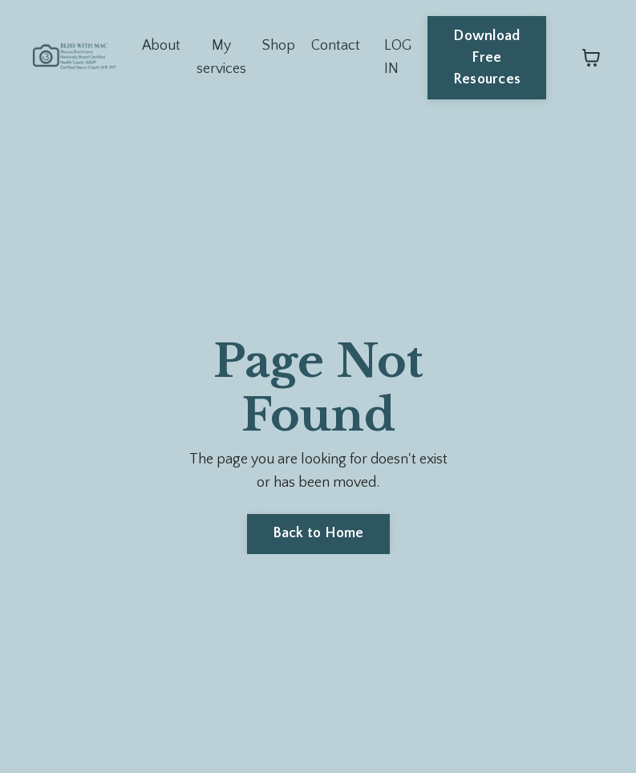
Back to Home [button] (318, 533)
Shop (278, 46)
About (160, 46)
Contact (335, 46)
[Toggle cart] (591, 58)
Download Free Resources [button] (487, 57)
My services (221, 57)
